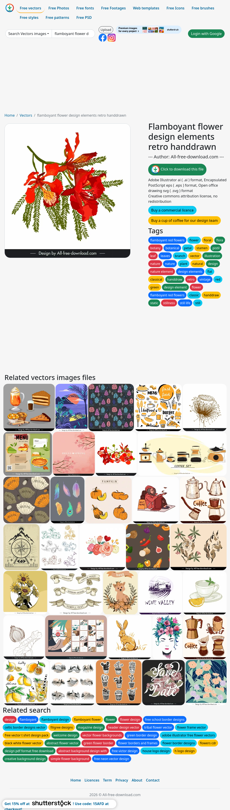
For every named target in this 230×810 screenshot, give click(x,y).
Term (107, 780)
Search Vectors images (27, 33)
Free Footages (113, 8)
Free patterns (57, 17)
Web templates (146, 8)
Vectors (26, 115)
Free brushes (203, 8)
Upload (106, 30)
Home (9, 115)
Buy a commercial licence (172, 210)
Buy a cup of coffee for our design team (184, 220)
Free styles (29, 17)
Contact (153, 780)
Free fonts (85, 8)
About (137, 780)
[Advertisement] (115, 79)
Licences (91, 780)
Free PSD (84, 17)
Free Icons (175, 8)
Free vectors (30, 8)
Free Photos (58, 8)
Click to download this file (177, 169)
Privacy (121, 780)
